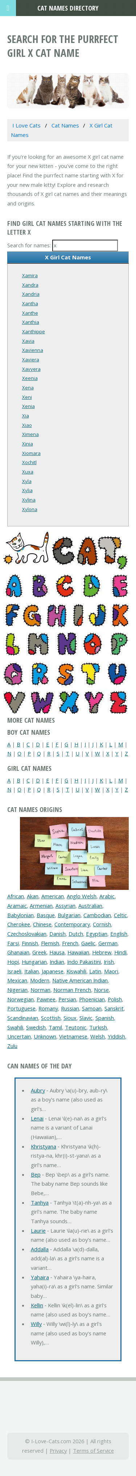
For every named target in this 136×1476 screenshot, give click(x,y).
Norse (101, 989)
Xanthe (30, 313)
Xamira (30, 275)
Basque (46, 915)
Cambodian (97, 915)
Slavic (85, 1017)
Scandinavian (22, 1017)
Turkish (98, 1027)
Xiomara (31, 453)
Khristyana (43, 1146)
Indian (57, 961)
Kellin (37, 1305)
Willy (36, 1323)
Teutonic (75, 1027)
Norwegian (20, 999)
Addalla (40, 1249)
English (118, 933)
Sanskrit (114, 1008)
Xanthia (30, 322)
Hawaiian (78, 952)
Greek (39, 952)
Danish (57, 933)
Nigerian (17, 989)
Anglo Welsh (81, 896)
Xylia (27, 490)
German (108, 943)
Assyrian (65, 905)
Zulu (12, 1045)
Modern (39, 980)
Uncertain (19, 1036)
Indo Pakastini (84, 961)
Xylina (29, 499)
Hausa (57, 952)
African (15, 896)
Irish (109, 961)
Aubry (38, 1090)
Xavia (28, 341)
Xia (25, 415)
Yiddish (116, 1036)
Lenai (37, 1118)
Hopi (13, 961)
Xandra (30, 285)
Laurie (38, 1230)
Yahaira (40, 1277)
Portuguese (21, 1008)
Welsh (97, 1036)
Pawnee (46, 999)
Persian (67, 999)
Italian (31, 971)
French (70, 943)
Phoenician (92, 999)
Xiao (27, 425)
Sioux (70, 1017)
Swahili (15, 1027)
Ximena (30, 434)
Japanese (52, 971)
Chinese (42, 924)
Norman (40, 989)
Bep (36, 1174)
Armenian (41, 905)
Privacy (58, 1450)
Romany (48, 1008)
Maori (111, 971)
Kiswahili (76, 971)
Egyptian (96, 933)
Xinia (27, 443)
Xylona (29, 509)
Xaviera (30, 359)
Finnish (30, 943)
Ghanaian (18, 952)
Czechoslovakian (26, 933)
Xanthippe (33, 331)
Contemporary (72, 924)
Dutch (76, 933)
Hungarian (34, 961)
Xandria (31, 294)
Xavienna (32, 350)
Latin (95, 971)
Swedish (36, 1027)
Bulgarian (69, 915)
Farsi (13, 943)
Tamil (55, 1027)
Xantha (30, 303)
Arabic (107, 896)
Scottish (51, 1017)
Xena (28, 387)
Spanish (104, 1017)
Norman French (72, 989)
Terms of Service (93, 1450)
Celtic (120, 915)
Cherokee (18, 924)
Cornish (102, 924)
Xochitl (29, 462)
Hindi (120, 952)
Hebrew (101, 952)
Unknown (45, 1036)
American (52, 896)
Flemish (50, 943)
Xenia (28, 406)
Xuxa (27, 471)
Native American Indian (80, 980)
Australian (90, 905)
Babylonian (20, 915)
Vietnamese (73, 1036)
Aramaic (17, 905)
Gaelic (88, 943)
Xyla (27, 481)
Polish (115, 999)
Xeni (27, 397)
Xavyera (31, 369)
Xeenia (30, 378)
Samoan (92, 1008)
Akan (32, 896)
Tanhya (40, 1202)
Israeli (14, 971)
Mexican (17, 980)
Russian (70, 1008)
